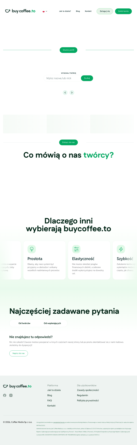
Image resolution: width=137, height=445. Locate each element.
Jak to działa (54, 390)
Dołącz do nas (68, 142)
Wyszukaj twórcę (68, 73)
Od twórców (24, 323)
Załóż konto (123, 11)
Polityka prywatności (88, 400)
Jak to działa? (65, 11)
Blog (78, 11)
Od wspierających (52, 323)
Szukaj (87, 78)
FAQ (49, 400)
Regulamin (82, 395)
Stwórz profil (68, 50)
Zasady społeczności (88, 390)
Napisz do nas (19, 353)
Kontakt (88, 11)
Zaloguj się (105, 11)
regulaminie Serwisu (59, 422)
